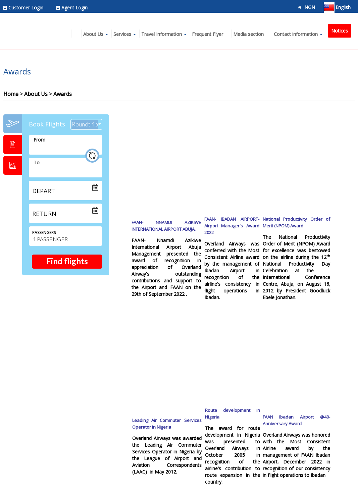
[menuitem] (25, 7)
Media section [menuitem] (248, 34)
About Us (36, 94)
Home (10, 94)
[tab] (12, 123)
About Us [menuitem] (93, 34)
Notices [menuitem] (339, 31)
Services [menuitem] (122, 34)
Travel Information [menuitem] (161, 34)
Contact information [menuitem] (296, 34)
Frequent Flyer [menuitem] (207, 34)
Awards (62, 94)
